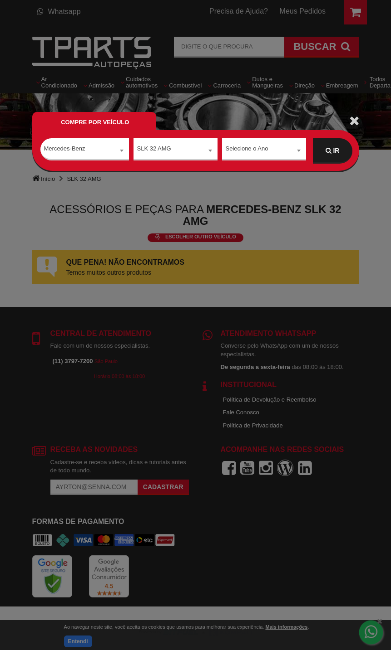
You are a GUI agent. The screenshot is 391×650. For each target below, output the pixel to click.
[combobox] (84, 151)
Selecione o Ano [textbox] (247, 150)
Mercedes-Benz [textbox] (64, 150)
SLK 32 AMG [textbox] (154, 150)
